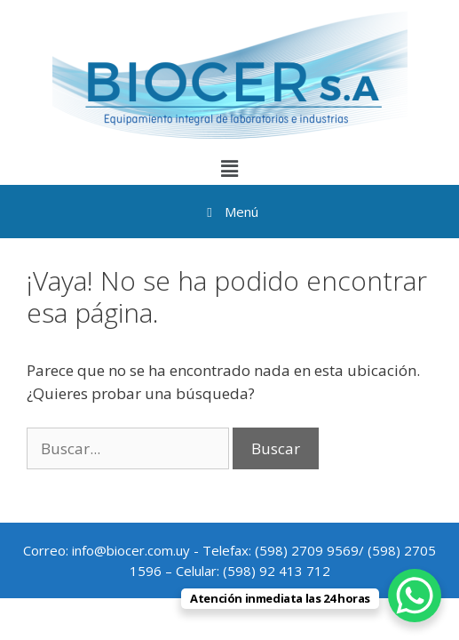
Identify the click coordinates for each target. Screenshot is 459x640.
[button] (229, 168)
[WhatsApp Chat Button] (414, 595)
